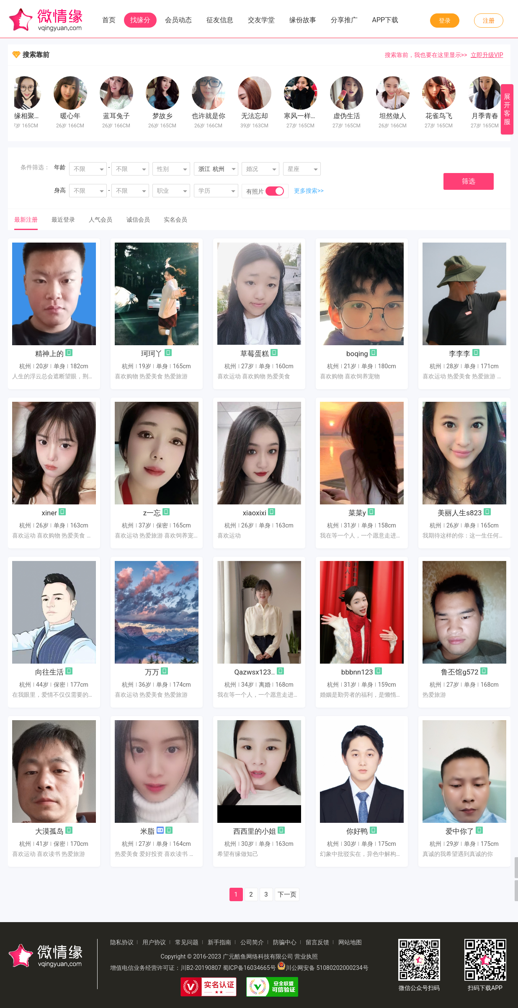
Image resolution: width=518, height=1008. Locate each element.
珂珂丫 (151, 353)
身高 (60, 190)
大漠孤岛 (49, 831)
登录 (445, 20)
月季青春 (487, 116)
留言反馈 (317, 942)
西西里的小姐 (254, 831)
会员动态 (178, 20)
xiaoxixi (254, 513)
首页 (109, 20)
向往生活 (49, 672)
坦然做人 (394, 116)
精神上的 (49, 353)
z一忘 (152, 513)
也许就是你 (210, 116)
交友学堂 (261, 20)
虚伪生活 (348, 116)
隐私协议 (122, 942)
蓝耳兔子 (118, 116)
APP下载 (385, 20)
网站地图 (350, 942)
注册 (489, 20)
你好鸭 (357, 831)
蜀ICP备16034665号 (249, 967)
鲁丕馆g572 (459, 672)
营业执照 (306, 956)
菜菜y (357, 513)
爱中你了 (460, 831)
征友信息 (219, 20)
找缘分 (140, 20)
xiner (49, 513)
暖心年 (72, 116)
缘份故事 (302, 20)
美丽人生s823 (460, 513)
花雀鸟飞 (441, 116)
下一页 (287, 894)
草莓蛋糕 (254, 353)
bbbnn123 (357, 672)
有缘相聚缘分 (30, 116)
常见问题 (186, 942)
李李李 (459, 353)
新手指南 (219, 942)
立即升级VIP (487, 55)
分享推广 (344, 20)
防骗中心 (284, 942)
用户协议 (154, 942)
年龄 (60, 167)
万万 (152, 672)
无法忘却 (256, 116)
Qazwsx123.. (254, 672)
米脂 (147, 831)
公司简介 (252, 942)
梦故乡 (165, 116)
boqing (357, 353)
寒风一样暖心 (306, 116)
